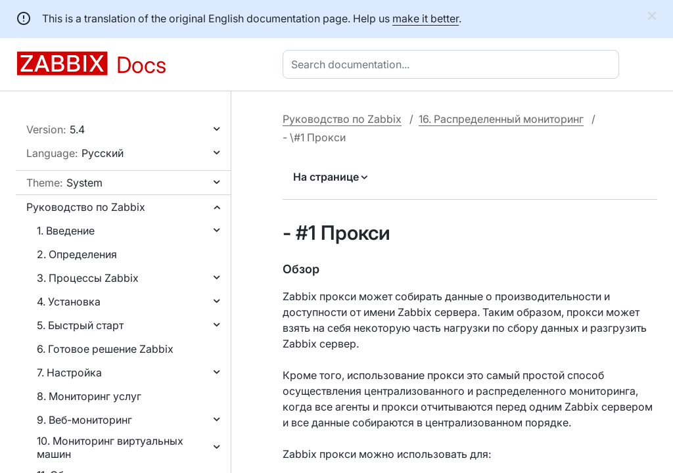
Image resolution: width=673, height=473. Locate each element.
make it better (425, 18)
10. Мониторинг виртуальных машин (110, 447)
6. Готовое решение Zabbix (105, 348)
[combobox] (453, 64)
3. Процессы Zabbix (88, 277)
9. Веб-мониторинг (84, 419)
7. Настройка (69, 372)
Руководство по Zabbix (85, 207)
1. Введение (66, 230)
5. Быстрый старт (80, 325)
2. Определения (77, 254)
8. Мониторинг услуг (89, 396)
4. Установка (69, 301)
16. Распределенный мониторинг (501, 118)
